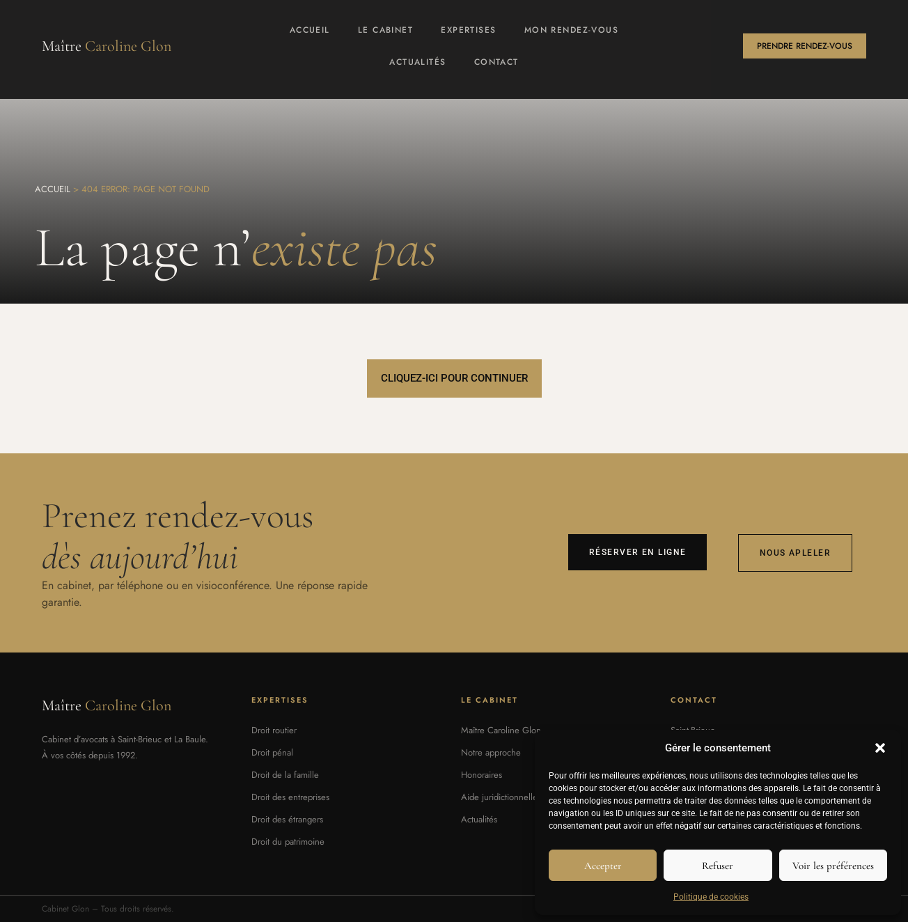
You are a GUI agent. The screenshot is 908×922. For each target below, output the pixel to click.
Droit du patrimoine (287, 841)
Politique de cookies (711, 897)
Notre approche (491, 752)
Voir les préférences (833, 865)
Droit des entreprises (290, 797)
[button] (880, 748)
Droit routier (274, 730)
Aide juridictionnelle (499, 797)
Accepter (603, 865)
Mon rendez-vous (571, 30)
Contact (496, 62)
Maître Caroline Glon (501, 730)
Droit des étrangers (287, 819)
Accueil (310, 30)
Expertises (468, 30)
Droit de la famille (285, 774)
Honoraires (481, 774)
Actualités (417, 62)
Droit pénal (272, 752)
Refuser (717, 865)
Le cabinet (385, 30)
